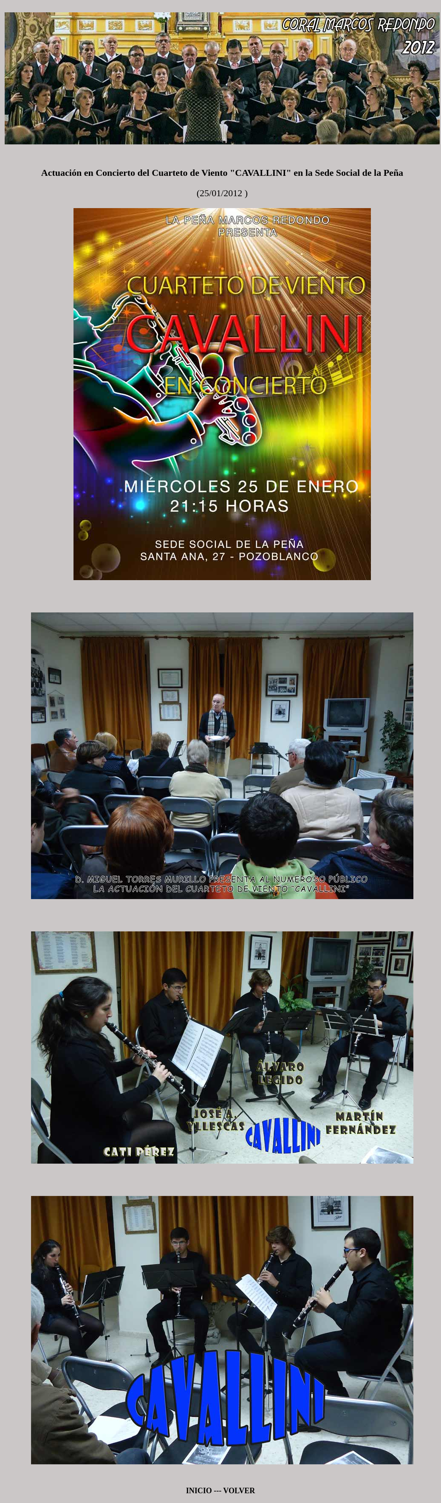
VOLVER (238, 1490)
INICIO (199, 1490)
